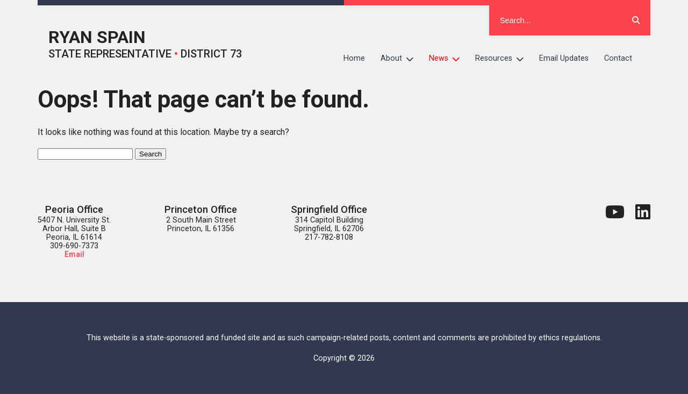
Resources (503, 58)
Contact (618, 58)
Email (74, 254)
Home (354, 58)
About (401, 58)
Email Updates (564, 58)
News (448, 58)
